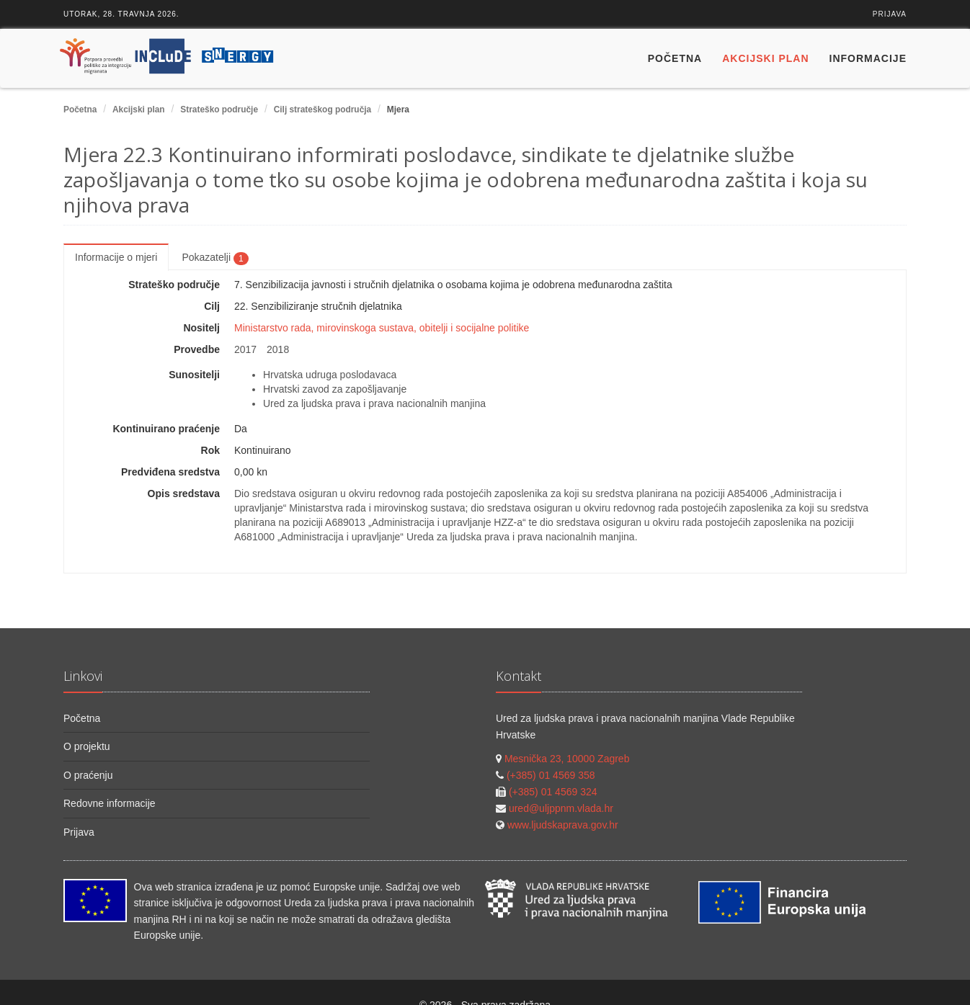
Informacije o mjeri (116, 257)
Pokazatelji (215, 257)
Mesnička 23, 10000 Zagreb (567, 758)
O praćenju (87, 775)
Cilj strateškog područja (322, 109)
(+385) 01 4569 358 (551, 775)
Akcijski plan (765, 58)
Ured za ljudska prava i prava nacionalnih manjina (374, 403)
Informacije (868, 58)
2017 (245, 349)
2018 (278, 349)
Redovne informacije (109, 803)
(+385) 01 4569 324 (553, 792)
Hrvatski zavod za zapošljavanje (334, 389)
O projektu (86, 746)
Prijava (890, 14)
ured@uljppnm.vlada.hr (561, 808)
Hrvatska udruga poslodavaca (329, 374)
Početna (675, 58)
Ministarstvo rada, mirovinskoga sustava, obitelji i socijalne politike (381, 328)
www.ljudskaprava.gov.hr (562, 825)
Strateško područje (219, 109)
